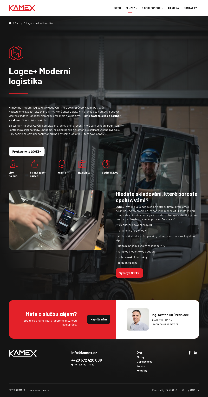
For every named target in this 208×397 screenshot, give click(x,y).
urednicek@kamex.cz (165, 324)
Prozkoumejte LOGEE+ (26, 151)
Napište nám (99, 319)
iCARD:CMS (171, 390)
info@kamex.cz (84, 352)
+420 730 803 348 (162, 320)
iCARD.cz (194, 390)
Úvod (139, 352)
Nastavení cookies (39, 390)
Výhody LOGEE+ (129, 273)
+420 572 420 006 (86, 360)
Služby (18, 23)
